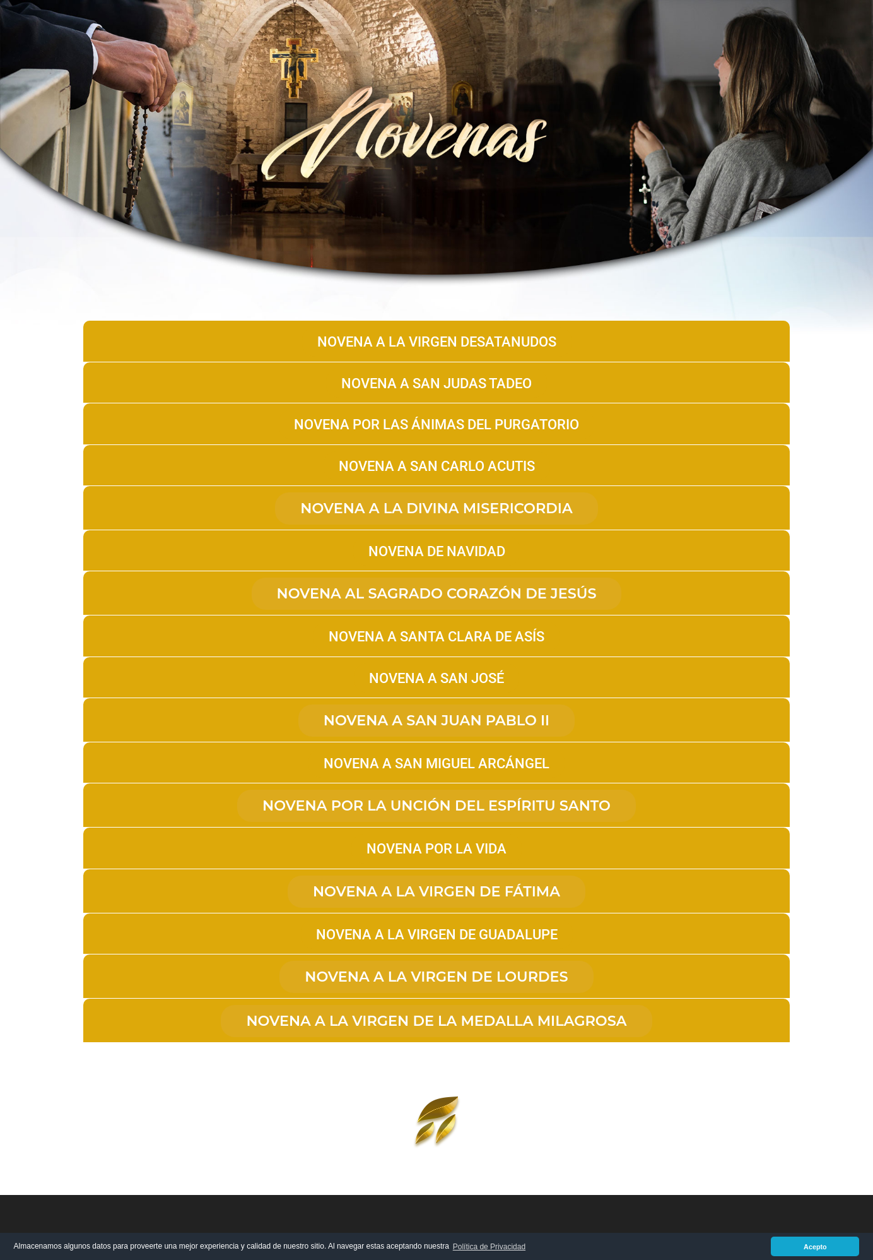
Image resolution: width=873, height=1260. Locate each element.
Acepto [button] (815, 1247)
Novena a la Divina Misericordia (436, 508)
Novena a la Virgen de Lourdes (436, 976)
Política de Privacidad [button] (489, 1246)
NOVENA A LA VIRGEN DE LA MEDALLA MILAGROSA (436, 1021)
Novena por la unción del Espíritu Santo (436, 805)
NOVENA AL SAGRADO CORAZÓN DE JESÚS (437, 593)
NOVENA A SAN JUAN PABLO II (436, 720)
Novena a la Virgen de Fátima (436, 891)
